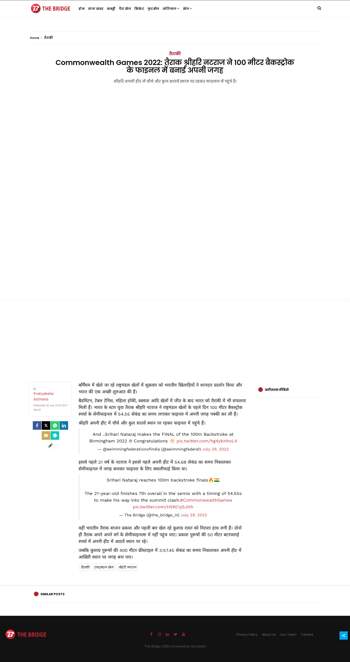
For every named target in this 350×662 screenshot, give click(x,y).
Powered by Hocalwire (189, 646)
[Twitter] (46, 425)
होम (82, 8)
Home (36, 38)
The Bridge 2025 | (158, 646)
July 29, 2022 (215, 449)
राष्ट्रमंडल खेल (104, 567)
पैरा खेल (125, 8)
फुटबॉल (153, 8)
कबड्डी (111, 8)
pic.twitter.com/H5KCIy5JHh (163, 506)
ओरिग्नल (171, 8)
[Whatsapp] (54, 425)
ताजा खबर (96, 8)
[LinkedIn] (63, 425)
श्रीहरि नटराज (127, 567)
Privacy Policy (247, 634)
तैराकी (175, 54)
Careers (307, 634)
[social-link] (50, 445)
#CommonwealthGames (206, 500)
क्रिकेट (139, 8)
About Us (269, 634)
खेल (187, 8)
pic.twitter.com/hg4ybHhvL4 (207, 441)
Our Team (288, 634)
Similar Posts (52, 594)
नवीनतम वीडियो (277, 390)
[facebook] (37, 425)
